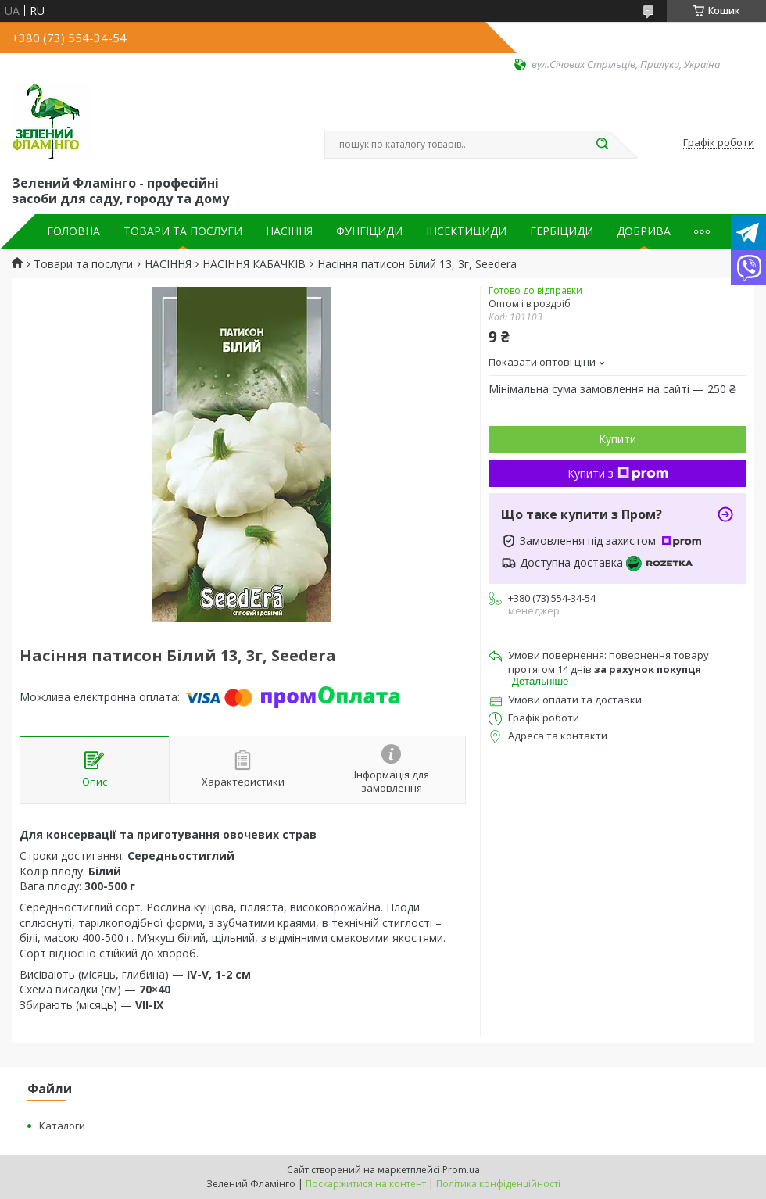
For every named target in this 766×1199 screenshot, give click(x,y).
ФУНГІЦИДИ (369, 231)
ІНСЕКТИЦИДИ (466, 231)
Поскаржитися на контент (366, 1183)
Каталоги (62, 1125)
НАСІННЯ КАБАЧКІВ (254, 264)
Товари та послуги (83, 264)
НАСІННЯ (289, 231)
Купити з (617, 473)
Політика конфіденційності (498, 1183)
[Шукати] (601, 145)
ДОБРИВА (644, 231)
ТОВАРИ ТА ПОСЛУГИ (182, 231)
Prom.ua (461, 1169)
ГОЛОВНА (73, 231)
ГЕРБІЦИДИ (561, 231)
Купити (617, 438)
